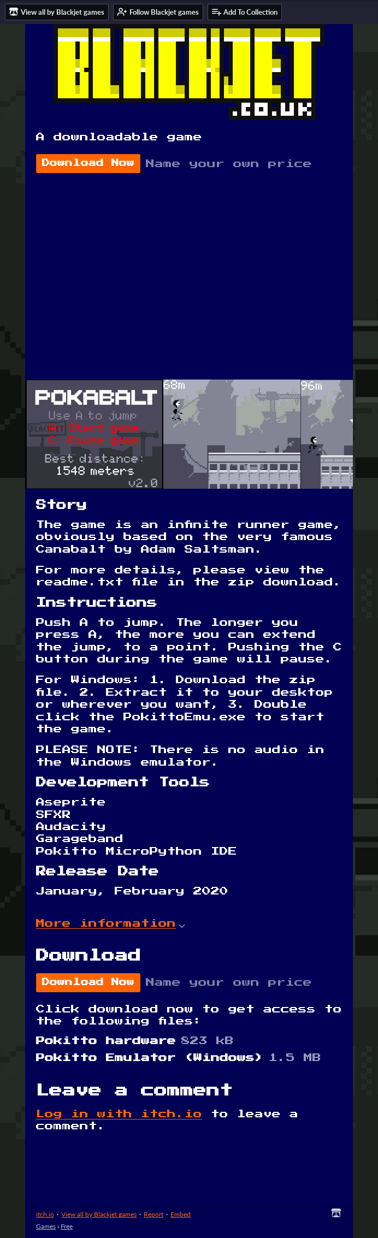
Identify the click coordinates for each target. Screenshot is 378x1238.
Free (67, 1226)
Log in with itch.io (119, 1114)
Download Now (88, 163)
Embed (180, 1214)
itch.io (45, 1214)
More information (110, 923)
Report (153, 1214)
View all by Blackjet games (99, 1214)
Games (46, 1226)
